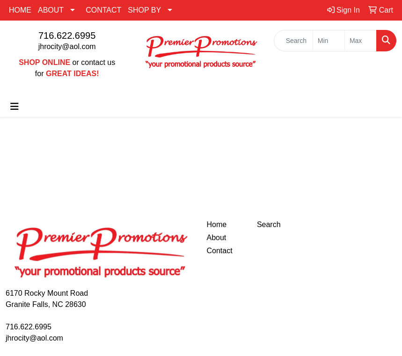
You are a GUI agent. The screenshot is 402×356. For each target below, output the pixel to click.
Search (269, 224)
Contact (220, 251)
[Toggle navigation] (14, 106)
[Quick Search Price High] (360, 40)
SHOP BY (144, 10)
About (217, 238)
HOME (20, 10)
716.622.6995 (66, 35)
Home (217, 224)
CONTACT (103, 10)
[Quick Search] (293, 40)
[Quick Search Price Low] (329, 40)
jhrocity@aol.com (67, 46)
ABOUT (51, 10)
